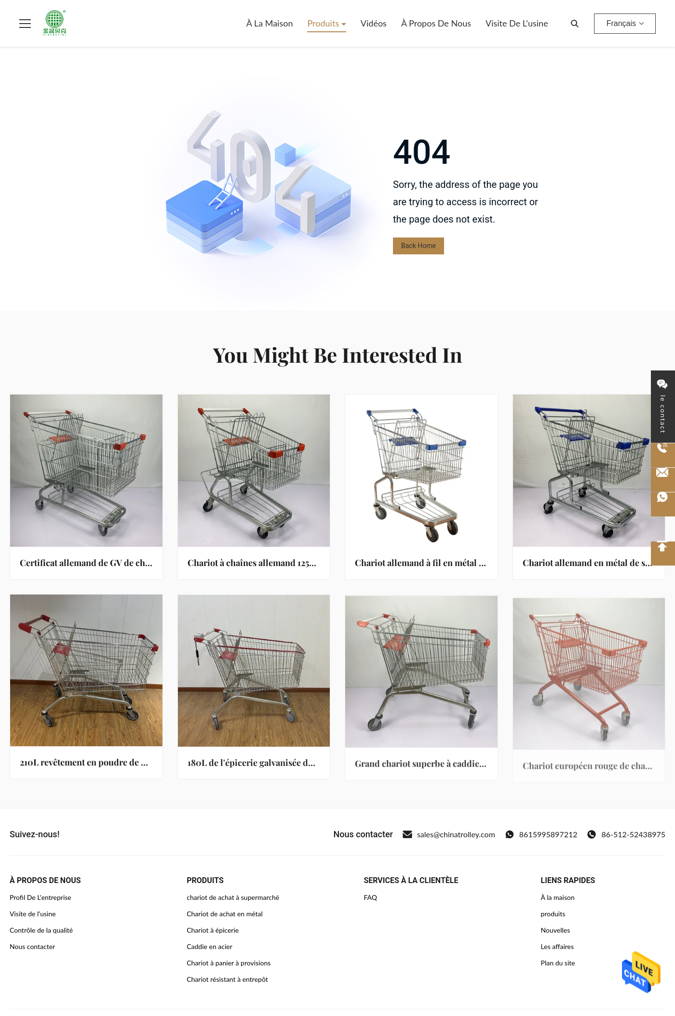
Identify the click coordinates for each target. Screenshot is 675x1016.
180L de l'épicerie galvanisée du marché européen (286, 765)
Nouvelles (555, 930)
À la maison (269, 23)
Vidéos (374, 23)
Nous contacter (32, 946)
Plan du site (558, 963)
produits (553, 914)
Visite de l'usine (517, 23)
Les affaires (557, 946)
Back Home (418, 246)
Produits (324, 23)
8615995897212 (541, 834)
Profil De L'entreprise (40, 897)
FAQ (370, 897)
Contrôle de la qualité (41, 930)
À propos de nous (436, 23)
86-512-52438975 (626, 834)
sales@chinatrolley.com (449, 834)
